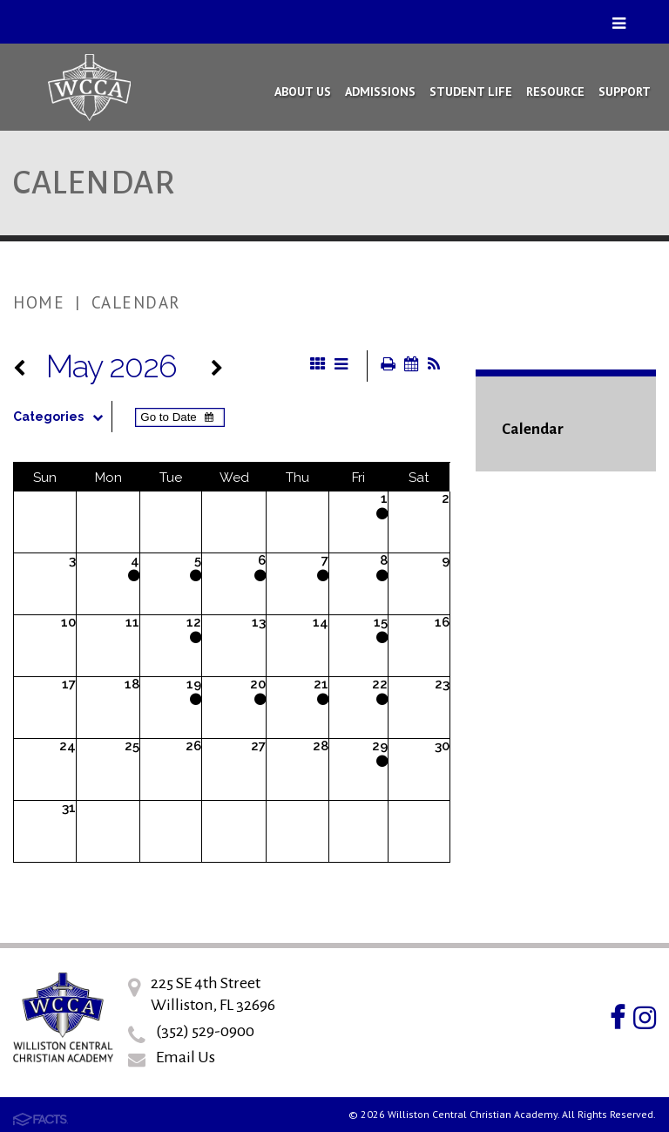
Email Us (185, 1057)
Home (38, 302)
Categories (62, 417)
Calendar (136, 302)
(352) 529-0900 (205, 1031)
